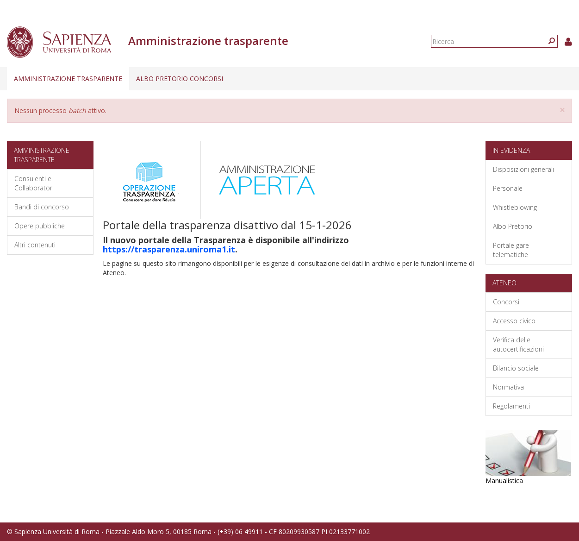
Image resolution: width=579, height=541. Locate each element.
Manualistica (504, 480)
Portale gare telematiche (511, 250)
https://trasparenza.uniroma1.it (169, 249)
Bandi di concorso (41, 206)
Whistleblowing (515, 207)
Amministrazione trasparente (68, 78)
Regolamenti (511, 406)
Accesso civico (514, 320)
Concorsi (506, 301)
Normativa (508, 387)
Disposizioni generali (523, 169)
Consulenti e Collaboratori (34, 183)
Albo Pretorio (512, 226)
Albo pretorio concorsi (179, 78)
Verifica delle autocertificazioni (518, 344)
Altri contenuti (35, 244)
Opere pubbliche (39, 225)
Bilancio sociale (516, 368)
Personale (508, 188)
